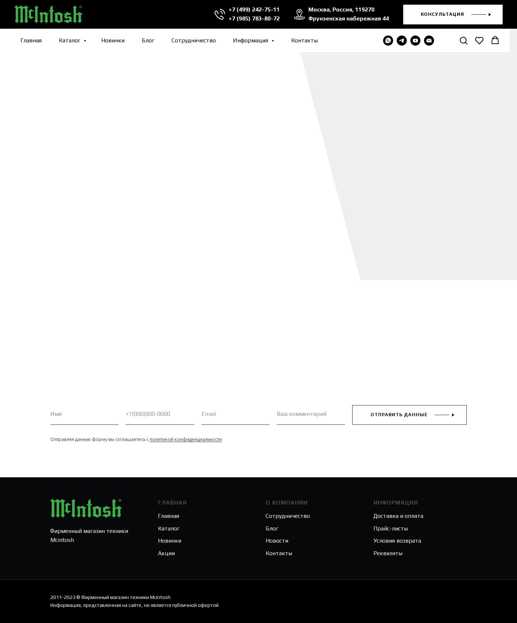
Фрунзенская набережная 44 (348, 18)
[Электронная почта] (429, 41)
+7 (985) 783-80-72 (253, 18)
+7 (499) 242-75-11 (253, 9)
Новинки (113, 40)
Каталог (70, 40)
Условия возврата (397, 540)
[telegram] (402, 41)
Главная (31, 40)
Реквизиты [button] (387, 553)
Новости (277, 540)
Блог (148, 40)
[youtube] (415, 41)
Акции (166, 553)
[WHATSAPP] (388, 41)
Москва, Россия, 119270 (341, 9)
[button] (452, 14)
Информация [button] (251, 40)
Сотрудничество (194, 40)
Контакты (304, 40)
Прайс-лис (387, 528)
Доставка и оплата (398, 515)
